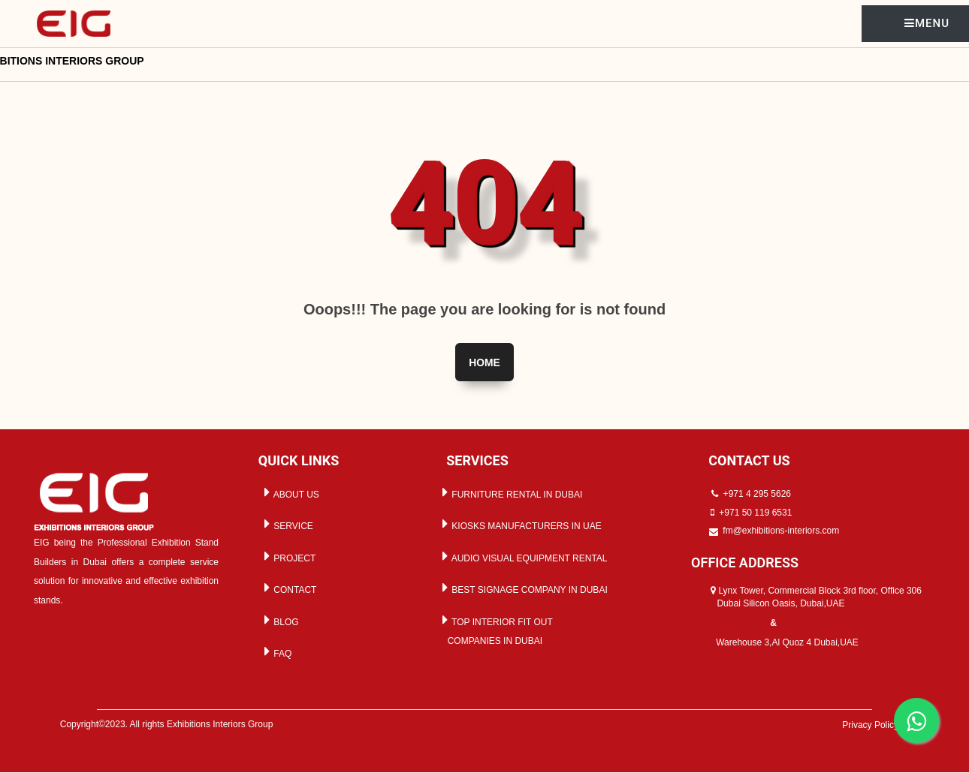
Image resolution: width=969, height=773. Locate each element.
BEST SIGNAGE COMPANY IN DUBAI (522, 588)
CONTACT (287, 588)
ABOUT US (289, 492)
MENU (926, 23)
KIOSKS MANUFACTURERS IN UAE (519, 523)
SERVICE (286, 523)
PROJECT (287, 556)
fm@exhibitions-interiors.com (781, 531)
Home (484, 362)
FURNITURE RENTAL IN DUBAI (509, 492)
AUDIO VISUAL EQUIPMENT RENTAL (522, 556)
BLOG (279, 619)
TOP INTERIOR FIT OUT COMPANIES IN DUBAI (495, 629)
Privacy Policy (872, 725)
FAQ (275, 652)
